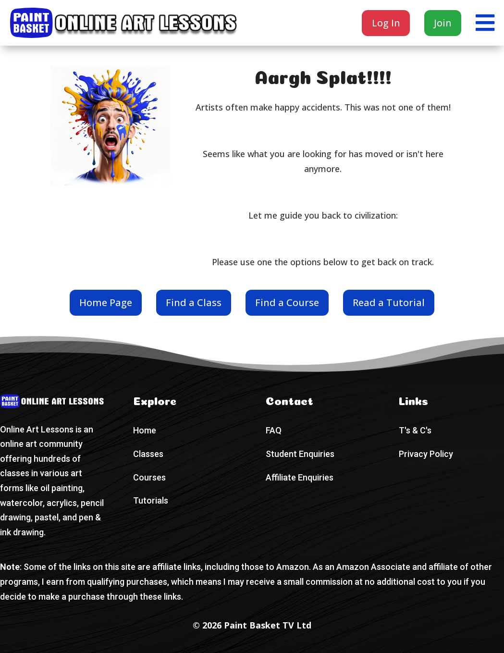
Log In (386, 22)
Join (443, 22)
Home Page (105, 302)
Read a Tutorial (389, 302)
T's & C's (415, 430)
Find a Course (287, 302)
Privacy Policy (426, 454)
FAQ (274, 430)
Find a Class (193, 302)
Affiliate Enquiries (299, 477)
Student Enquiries (300, 454)
